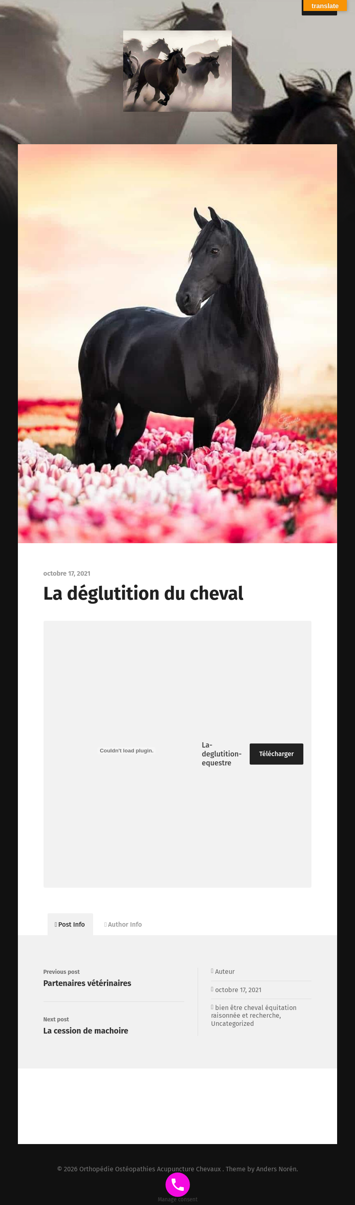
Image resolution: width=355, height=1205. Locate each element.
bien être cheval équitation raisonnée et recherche (253, 1011)
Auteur (225, 971)
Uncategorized (232, 1023)
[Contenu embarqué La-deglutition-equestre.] (127, 751)
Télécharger (276, 754)
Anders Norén (276, 1169)
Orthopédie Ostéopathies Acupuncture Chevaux (150, 1169)
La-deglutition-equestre (222, 754)
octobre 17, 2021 (238, 990)
